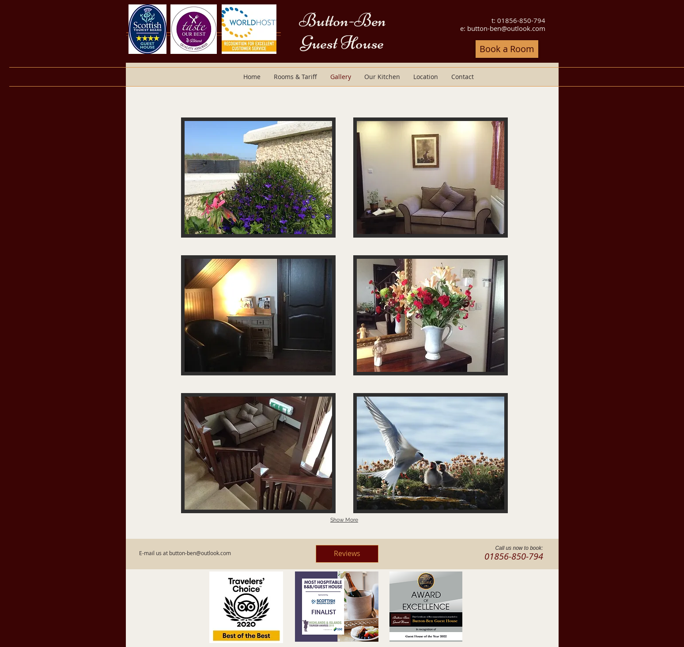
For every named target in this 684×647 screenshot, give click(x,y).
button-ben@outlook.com (506, 28)
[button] (258, 177)
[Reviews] (347, 554)
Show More (344, 520)
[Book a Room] (507, 49)
